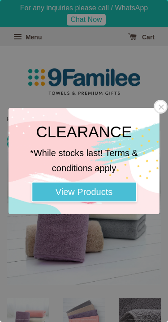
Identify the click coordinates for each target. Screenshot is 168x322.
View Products (84, 192)
